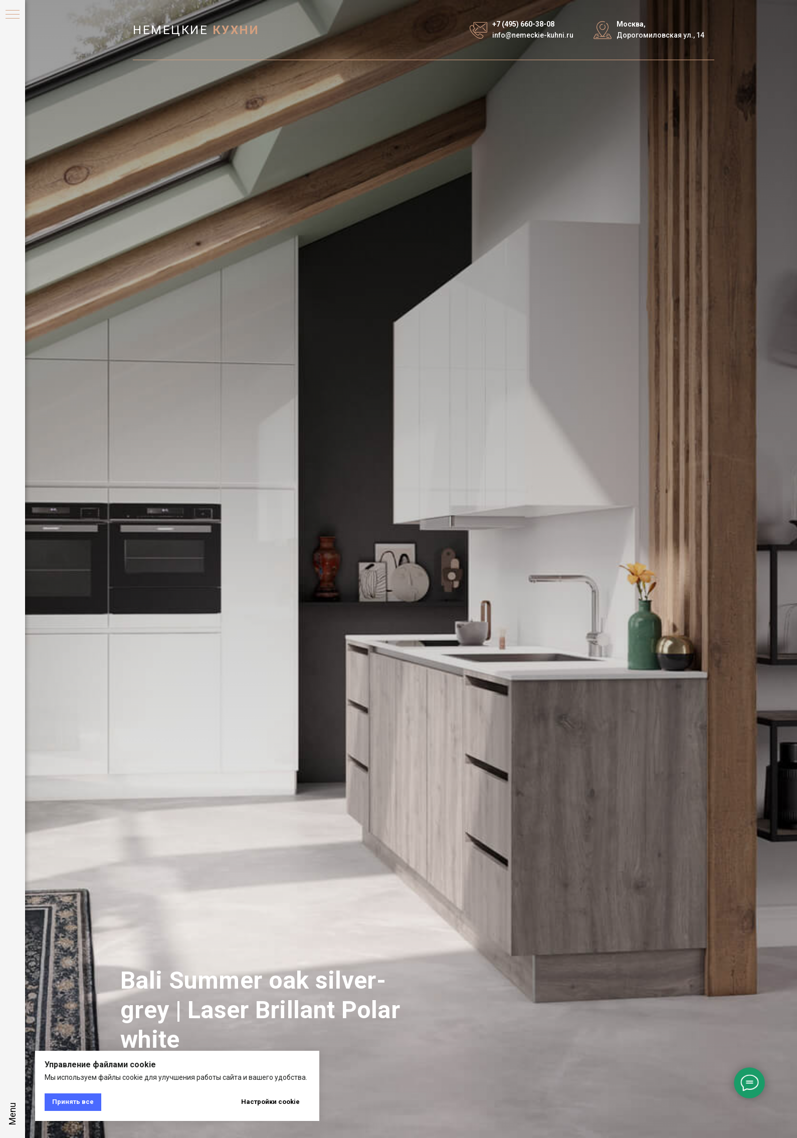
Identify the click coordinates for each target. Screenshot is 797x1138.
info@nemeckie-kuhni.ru (532, 35)
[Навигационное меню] (13, 15)
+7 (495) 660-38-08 (523, 24)
